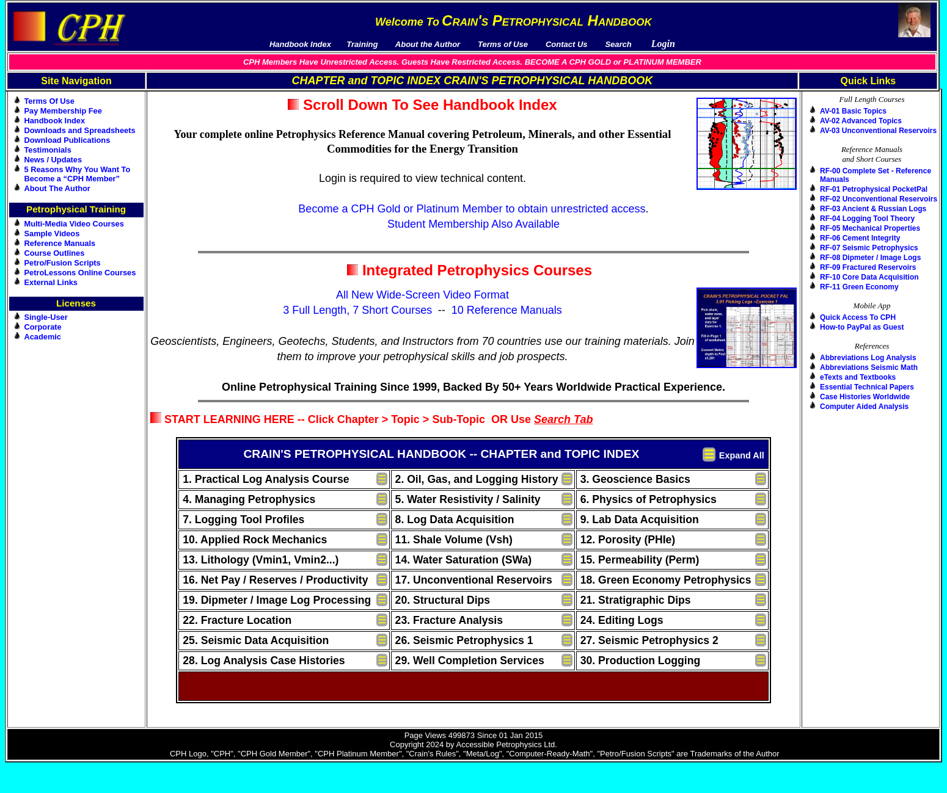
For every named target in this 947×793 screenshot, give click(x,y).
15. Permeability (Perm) (640, 560)
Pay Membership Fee (63, 110)
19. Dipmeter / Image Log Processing (277, 600)
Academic (42, 336)
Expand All (741, 455)
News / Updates (53, 159)
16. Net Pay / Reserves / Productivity (275, 580)
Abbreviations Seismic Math (869, 367)
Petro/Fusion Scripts (62, 262)
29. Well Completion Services (469, 660)
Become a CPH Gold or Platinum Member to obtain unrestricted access (471, 209)
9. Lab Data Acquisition (639, 519)
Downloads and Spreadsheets (80, 130)
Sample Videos (52, 233)
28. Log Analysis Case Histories (264, 660)
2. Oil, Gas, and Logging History (476, 479)
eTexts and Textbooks (858, 377)
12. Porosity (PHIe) (627, 540)
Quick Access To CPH (858, 317)
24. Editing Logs (622, 620)
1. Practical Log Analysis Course (266, 479)
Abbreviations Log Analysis (868, 357)
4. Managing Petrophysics (249, 499)
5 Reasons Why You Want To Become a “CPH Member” (77, 174)
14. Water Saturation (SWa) (463, 560)
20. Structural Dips (442, 600)
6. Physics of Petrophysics (648, 499)
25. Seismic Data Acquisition (256, 640)
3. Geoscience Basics (635, 479)
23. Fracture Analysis (449, 620)
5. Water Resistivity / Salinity (468, 499)
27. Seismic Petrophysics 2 (649, 640)
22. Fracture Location (237, 620)
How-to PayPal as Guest (862, 327)
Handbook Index (55, 120)
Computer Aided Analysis (864, 406)
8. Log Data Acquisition (454, 519)
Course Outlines (54, 253)
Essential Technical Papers (867, 387)
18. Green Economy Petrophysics (665, 580)
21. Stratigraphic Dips (635, 600)
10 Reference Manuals (507, 310)
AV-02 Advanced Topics (861, 121)
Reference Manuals (60, 243)
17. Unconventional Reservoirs (473, 580)
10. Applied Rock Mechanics (255, 540)
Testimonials (47, 149)
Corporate (43, 326)
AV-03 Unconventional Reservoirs (878, 130)
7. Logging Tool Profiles (243, 519)
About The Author (57, 188)
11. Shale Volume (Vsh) (454, 540)
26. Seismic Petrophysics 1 (464, 640)
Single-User (46, 317)
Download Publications (67, 140)
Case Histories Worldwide (865, 397)
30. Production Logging (640, 660)
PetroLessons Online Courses (80, 272)
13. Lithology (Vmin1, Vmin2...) (260, 560)
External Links (51, 282)
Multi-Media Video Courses (74, 223)
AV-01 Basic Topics (853, 111)
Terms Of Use (49, 101)
